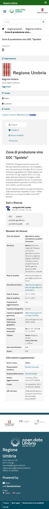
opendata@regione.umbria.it (14, 465)
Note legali (16, 503)
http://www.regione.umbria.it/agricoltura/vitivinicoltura (33, 287)
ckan (7, 483)
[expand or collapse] (5, 11)
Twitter (5, 98)
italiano (6, 493)
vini (27, 223)
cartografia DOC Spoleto (21, 207)
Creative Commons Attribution (13, 114)
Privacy (6, 503)
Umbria (19, 216)
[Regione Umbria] (10, 3)
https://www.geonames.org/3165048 (33, 314)
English (17, 493)
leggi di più (6, 86)
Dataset (13, 124)
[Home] (3, 29)
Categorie (14, 130)
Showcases (13, 140)
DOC (10, 216)
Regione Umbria (33, 29)
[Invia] (43, 21)
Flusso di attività (16, 135)
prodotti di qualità (15, 223)
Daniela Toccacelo (32, 367)
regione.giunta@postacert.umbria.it (16, 468)
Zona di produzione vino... (18, 32)
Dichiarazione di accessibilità (33, 503)
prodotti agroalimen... (17, 220)
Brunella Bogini (31, 373)
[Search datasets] (24, 22)
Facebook (7, 103)
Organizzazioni (14, 29)
